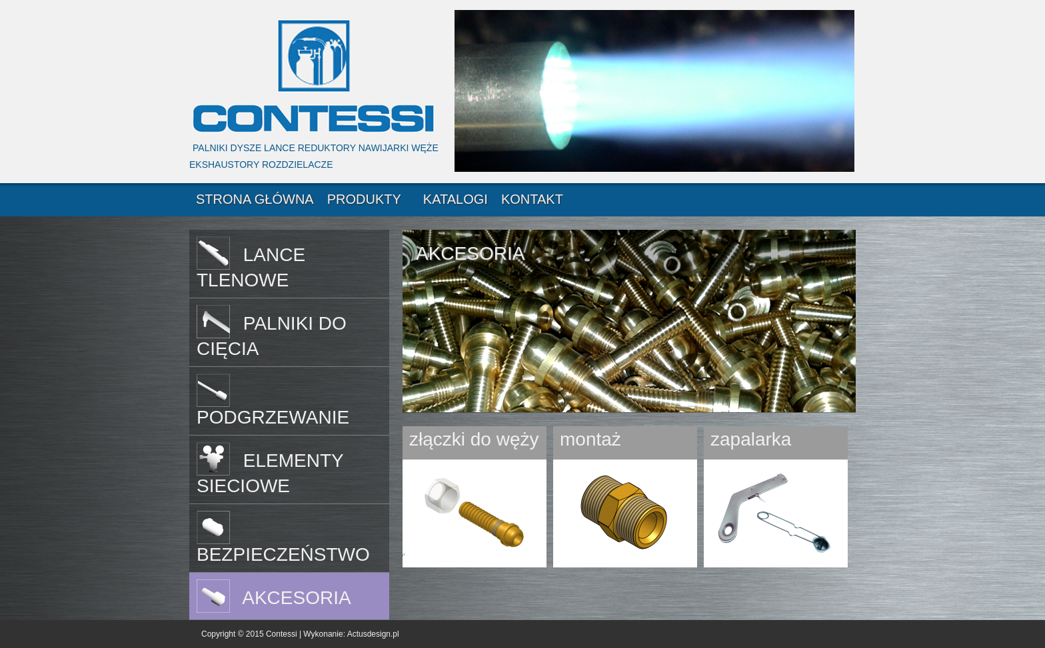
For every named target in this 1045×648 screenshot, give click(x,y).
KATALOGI (455, 199)
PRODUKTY (364, 199)
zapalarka (750, 439)
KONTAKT (532, 199)
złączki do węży (474, 439)
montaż (590, 439)
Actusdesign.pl (373, 634)
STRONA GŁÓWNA (255, 199)
